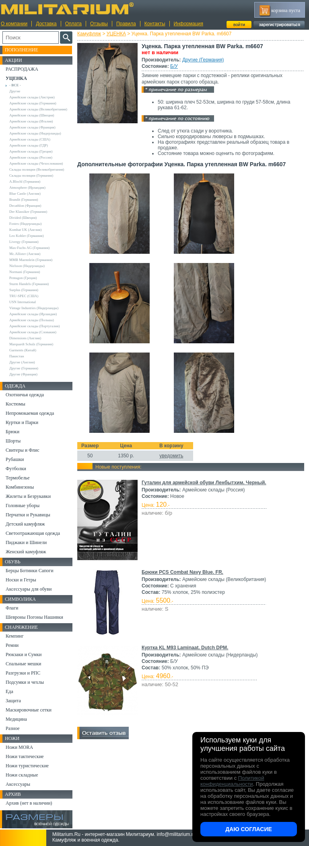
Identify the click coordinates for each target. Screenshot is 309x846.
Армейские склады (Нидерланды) (35, 133)
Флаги (12, 608)
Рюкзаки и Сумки (23, 654)
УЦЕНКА (116, 34)
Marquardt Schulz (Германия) (31, 344)
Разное (13, 728)
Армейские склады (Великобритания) (38, 109)
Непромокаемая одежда (30, 413)
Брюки (12, 431)
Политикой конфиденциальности (232, 781)
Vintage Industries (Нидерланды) (33, 308)
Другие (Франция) (23, 374)
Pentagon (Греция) (23, 278)
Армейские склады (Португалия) (34, 326)
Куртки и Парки (22, 422)
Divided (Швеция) (23, 218)
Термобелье (18, 478)
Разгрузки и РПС (23, 673)
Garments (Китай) (22, 350)
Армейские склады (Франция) (32, 127)
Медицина (16, 719)
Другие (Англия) (22, 362)
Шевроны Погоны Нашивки (34, 617)
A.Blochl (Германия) (24, 181)
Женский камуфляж (26, 551)
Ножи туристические (27, 766)
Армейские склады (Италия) (31, 121)
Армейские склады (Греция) (30, 151)
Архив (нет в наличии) (29, 803)
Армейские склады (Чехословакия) (36, 163)
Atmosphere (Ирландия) (27, 188)
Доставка (46, 24)
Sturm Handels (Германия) (29, 284)
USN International (22, 302)
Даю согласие (248, 829)
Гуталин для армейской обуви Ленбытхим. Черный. (204, 482)
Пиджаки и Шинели (26, 542)
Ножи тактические (25, 756)
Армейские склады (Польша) (31, 320)
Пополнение (21, 50)
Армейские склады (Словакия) (32, 332)
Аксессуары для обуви (29, 589)
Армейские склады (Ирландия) (33, 314)
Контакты (154, 24)
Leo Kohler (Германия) (26, 236)
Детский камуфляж (25, 524)
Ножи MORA (19, 747)
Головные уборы (22, 505)
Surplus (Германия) (23, 290)
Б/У (174, 66)
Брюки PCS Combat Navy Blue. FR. (182, 572)
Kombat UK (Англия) (25, 230)
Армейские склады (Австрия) (32, 97)
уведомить (171, 456)
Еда (9, 691)
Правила (126, 24)
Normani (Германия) (24, 272)
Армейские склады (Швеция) (31, 115)
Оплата (73, 24)
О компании (14, 24)
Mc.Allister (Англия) (24, 254)
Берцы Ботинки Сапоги (30, 570)
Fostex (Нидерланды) (25, 224)
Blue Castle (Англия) (25, 194)
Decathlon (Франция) (25, 206)
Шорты (13, 441)
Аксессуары (18, 784)
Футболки (16, 468)
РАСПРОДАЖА (22, 69)
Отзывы (99, 24)
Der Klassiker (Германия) (28, 212)
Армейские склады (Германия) (32, 103)
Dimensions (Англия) (25, 338)
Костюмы (15, 404)
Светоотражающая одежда (33, 533)
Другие (15, 91)
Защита (13, 700)
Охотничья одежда (25, 395)
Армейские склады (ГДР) (28, 145)
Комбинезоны (20, 487)
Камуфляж (89, 34)
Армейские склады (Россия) (30, 157)
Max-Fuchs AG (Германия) (29, 248)
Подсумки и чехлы (25, 682)
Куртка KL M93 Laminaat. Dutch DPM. (185, 647)
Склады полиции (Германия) (31, 175)
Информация (188, 24)
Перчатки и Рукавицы (28, 515)
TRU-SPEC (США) (23, 296)
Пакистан (16, 356)
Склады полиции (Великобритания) (36, 169)
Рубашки (15, 459)
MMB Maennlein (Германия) (30, 260)
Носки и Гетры (21, 580)
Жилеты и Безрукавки (28, 496)
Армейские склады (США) (29, 139)
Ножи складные (22, 775)
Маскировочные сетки (29, 710)
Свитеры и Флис (22, 450)
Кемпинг (15, 636)
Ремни (12, 645)
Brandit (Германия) (23, 200)
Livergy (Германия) (24, 242)
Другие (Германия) (203, 60)
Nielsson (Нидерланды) (27, 266)
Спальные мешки (23, 664)
